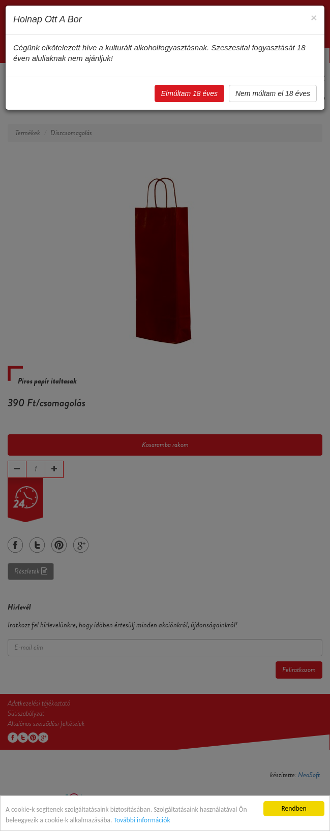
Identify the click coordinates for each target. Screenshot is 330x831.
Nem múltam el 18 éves (272, 93)
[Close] (314, 17)
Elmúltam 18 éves (189, 93)
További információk (142, 820)
